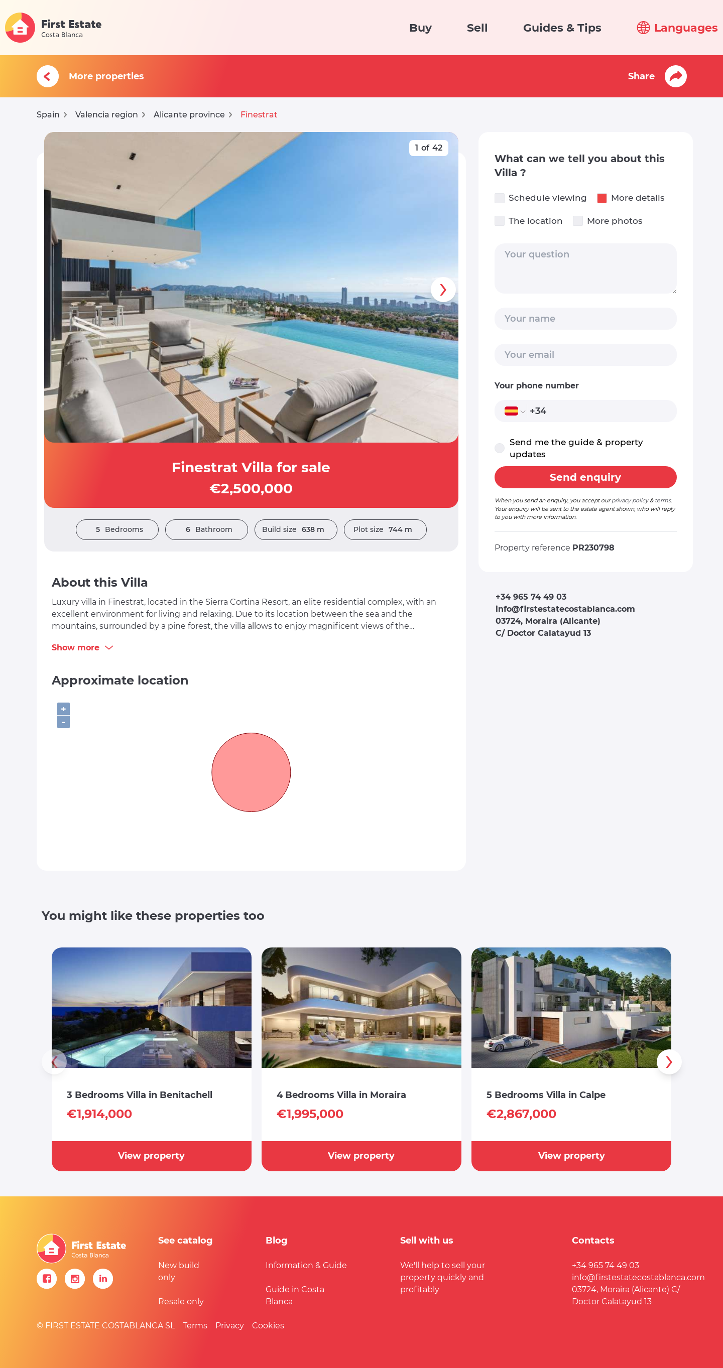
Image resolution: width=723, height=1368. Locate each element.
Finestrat (259, 114)
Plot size (385, 529)
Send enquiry (585, 477)
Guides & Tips (562, 28)
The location (529, 221)
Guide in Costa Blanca (295, 1295)
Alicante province (189, 114)
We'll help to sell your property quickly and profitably (442, 1277)
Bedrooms (117, 529)
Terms (195, 1325)
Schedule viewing (541, 198)
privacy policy (630, 500)
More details (631, 198)
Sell (477, 28)
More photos (608, 221)
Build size (295, 529)
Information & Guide (306, 1265)
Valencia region (106, 114)
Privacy (229, 1325)
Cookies (268, 1325)
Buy (420, 28)
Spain (48, 114)
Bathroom (206, 529)
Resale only (181, 1301)
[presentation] (443, 289)
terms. (663, 500)
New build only (178, 1271)
